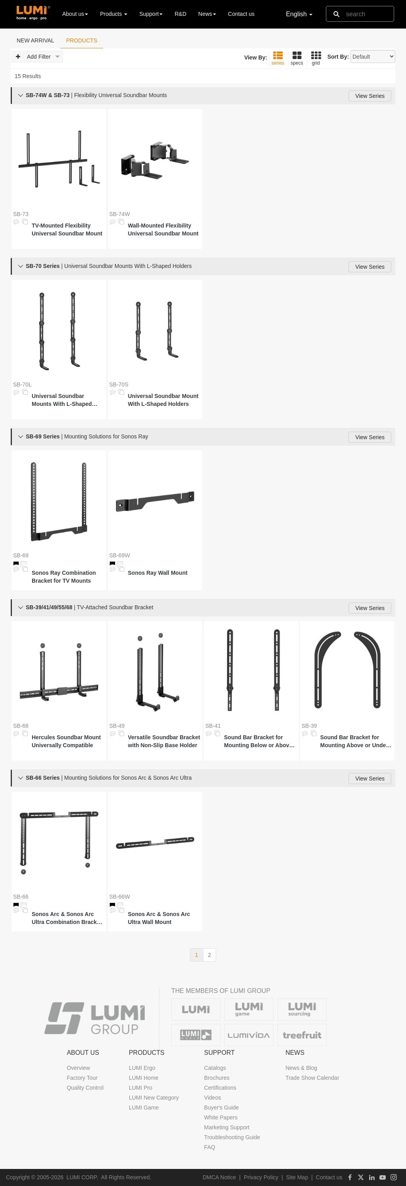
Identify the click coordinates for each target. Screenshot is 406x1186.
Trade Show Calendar (312, 1078)
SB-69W (119, 555)
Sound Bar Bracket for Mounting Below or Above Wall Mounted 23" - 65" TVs (260, 741)
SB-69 (21, 555)
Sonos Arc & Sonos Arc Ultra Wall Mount (159, 918)
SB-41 (213, 726)
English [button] (299, 14)
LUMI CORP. (82, 1177)
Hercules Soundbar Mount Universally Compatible (66, 741)
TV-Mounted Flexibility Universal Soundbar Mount (67, 229)
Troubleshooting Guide (232, 1137)
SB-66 (21, 896)
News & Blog (301, 1068)
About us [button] (75, 14)
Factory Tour (82, 1078)
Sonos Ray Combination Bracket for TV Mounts (64, 577)
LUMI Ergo (142, 1068)
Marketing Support (226, 1127)
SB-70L (22, 384)
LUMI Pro (140, 1088)
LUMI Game (144, 1107)
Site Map (297, 1177)
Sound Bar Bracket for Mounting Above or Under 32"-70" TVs (354, 741)
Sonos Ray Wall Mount (158, 573)
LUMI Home (144, 1078)
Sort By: (338, 57)
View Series (370, 96)
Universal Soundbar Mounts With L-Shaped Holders (62, 400)
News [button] (207, 14)
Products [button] (113, 14)
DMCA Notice (219, 1177)
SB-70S (118, 384)
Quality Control (85, 1088)
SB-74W (119, 214)
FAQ (209, 1147)
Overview (78, 1068)
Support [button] (151, 14)
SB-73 (21, 214)
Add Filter (38, 57)
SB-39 (309, 726)
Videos (212, 1097)
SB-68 (21, 726)
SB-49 (117, 726)
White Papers (220, 1117)
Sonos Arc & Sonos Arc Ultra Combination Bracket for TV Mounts (67, 918)
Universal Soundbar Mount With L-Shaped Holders (163, 400)
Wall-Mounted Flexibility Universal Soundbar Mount (163, 229)
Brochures (217, 1078)
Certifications (220, 1088)
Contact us (241, 14)
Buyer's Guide (221, 1107)
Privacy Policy (261, 1177)
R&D (180, 14)
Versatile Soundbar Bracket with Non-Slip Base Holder (164, 741)
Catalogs (215, 1068)
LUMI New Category (154, 1097)
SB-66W (119, 896)
